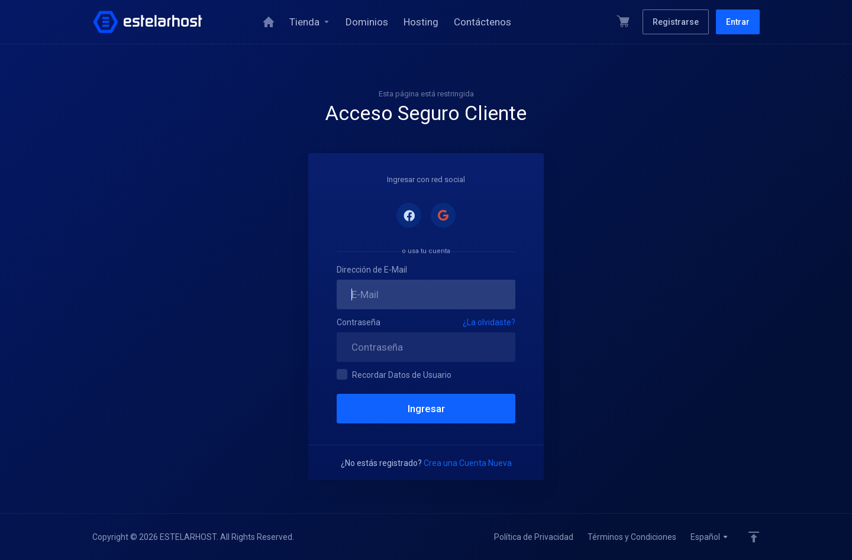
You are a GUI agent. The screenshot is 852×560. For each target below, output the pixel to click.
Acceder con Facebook (408, 215)
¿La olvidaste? (489, 322)
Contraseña (358, 322)
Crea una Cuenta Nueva (468, 463)
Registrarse (676, 22)
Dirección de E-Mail (372, 269)
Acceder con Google (443, 215)
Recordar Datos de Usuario (394, 374)
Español (709, 537)
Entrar (738, 22)
